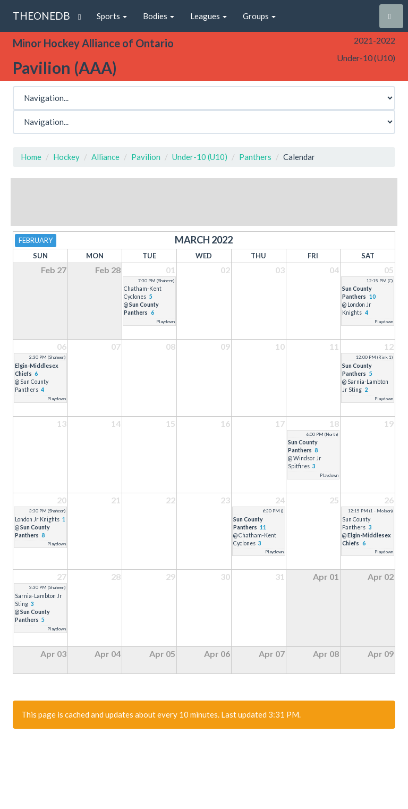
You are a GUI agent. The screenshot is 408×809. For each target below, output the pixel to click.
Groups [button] (259, 16)
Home (31, 157)
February (36, 240)
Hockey (66, 157)
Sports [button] (112, 16)
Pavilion (145, 157)
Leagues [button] (208, 16)
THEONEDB (41, 16)
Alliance (105, 157)
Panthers (255, 157)
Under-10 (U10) (199, 157)
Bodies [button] (158, 16)
